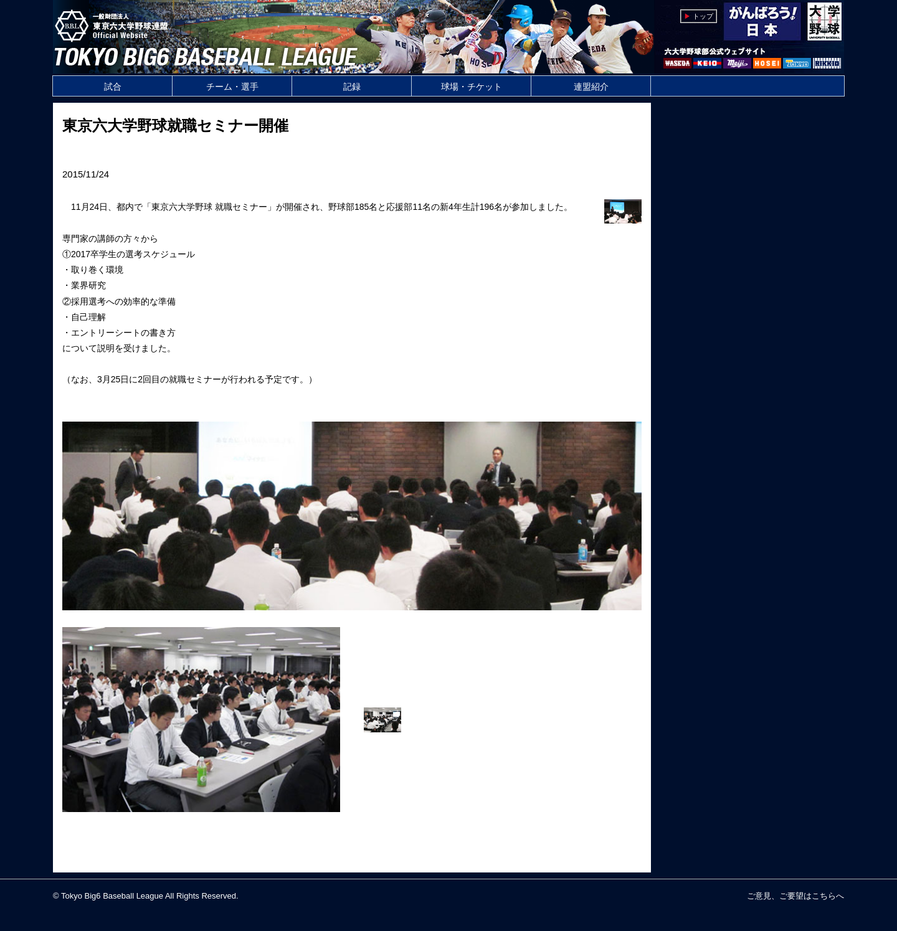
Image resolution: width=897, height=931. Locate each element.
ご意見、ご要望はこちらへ (795, 895)
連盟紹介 (591, 87)
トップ (703, 16)
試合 (112, 87)
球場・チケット (471, 87)
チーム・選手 (232, 87)
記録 (352, 87)
